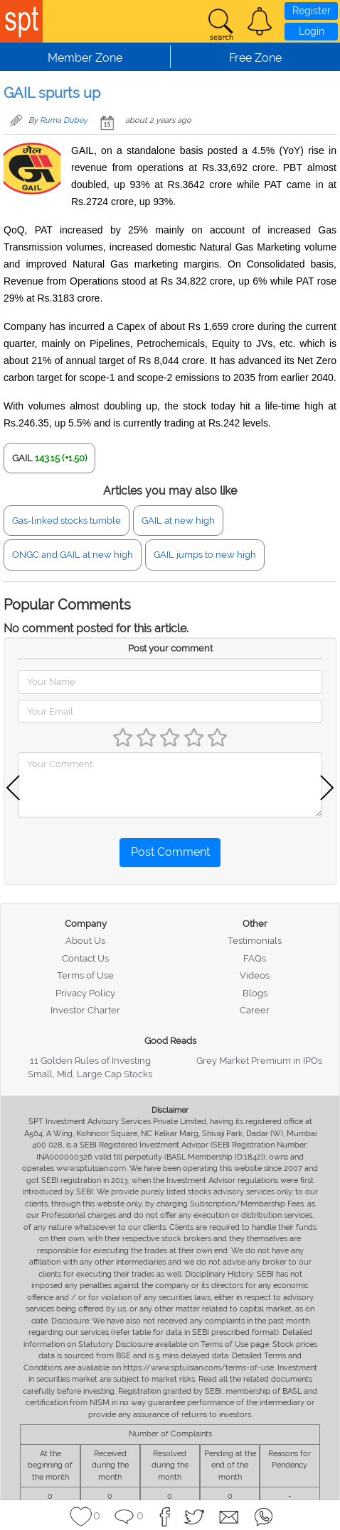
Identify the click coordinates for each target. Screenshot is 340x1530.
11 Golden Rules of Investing (90, 1060)
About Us (85, 940)
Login (311, 31)
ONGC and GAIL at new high (72, 554)
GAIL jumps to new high (205, 554)
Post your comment (170, 648)
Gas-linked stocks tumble (66, 520)
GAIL (22, 458)
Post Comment (170, 852)
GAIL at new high (178, 520)
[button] (259, 21)
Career (255, 1010)
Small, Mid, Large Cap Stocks (90, 1074)
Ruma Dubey (63, 120)
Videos (255, 975)
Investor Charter (85, 1010)
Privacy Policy (85, 993)
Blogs (255, 993)
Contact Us (85, 958)
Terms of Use (85, 975)
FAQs (254, 958)
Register (311, 10)
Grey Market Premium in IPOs (259, 1060)
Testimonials (255, 940)
